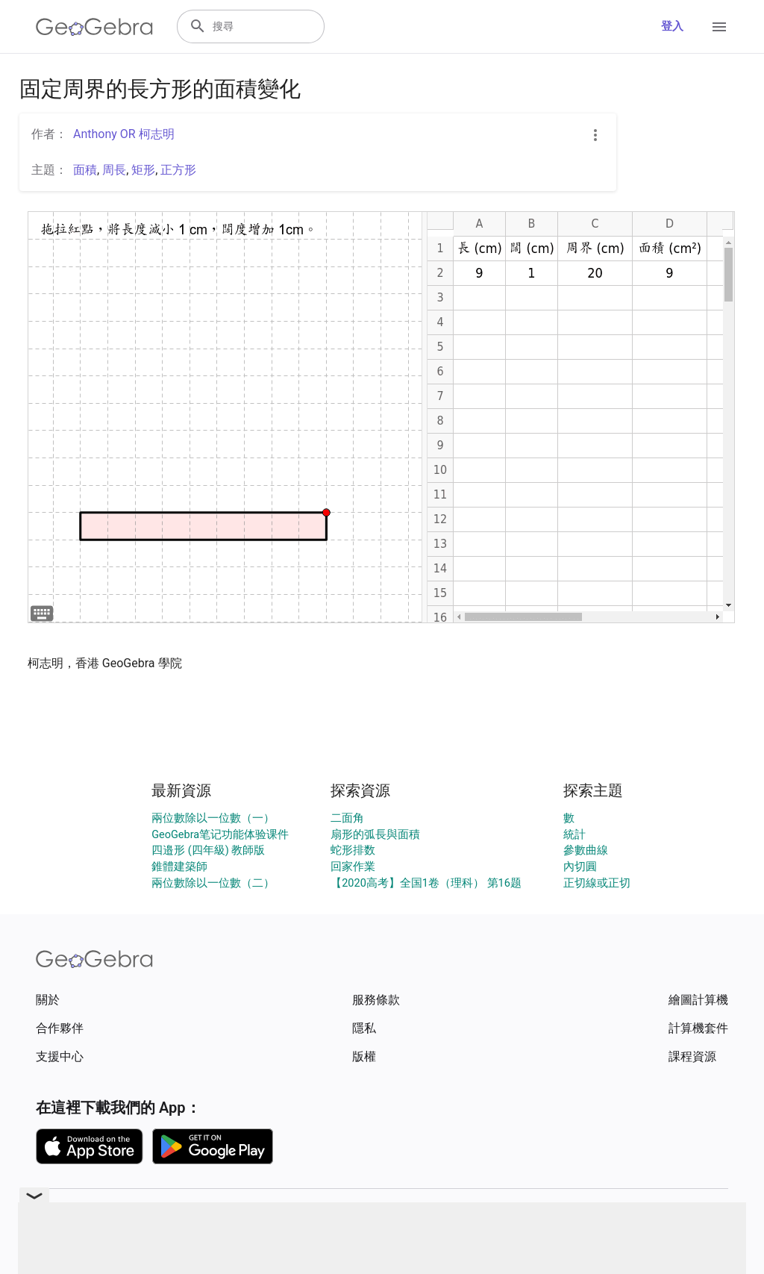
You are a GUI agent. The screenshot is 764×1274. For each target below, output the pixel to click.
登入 (672, 26)
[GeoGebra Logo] (94, 27)
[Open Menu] (719, 27)
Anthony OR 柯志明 (124, 134)
